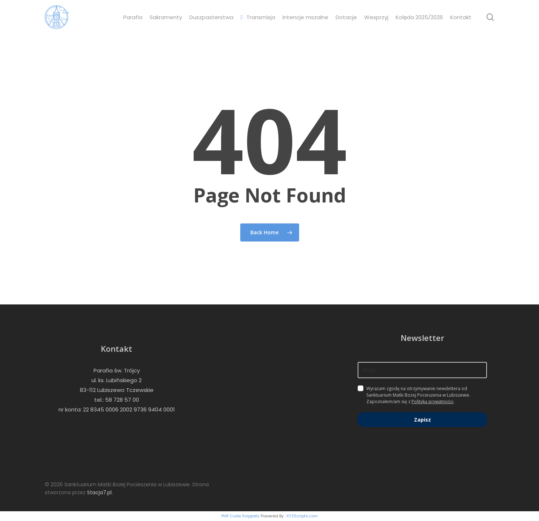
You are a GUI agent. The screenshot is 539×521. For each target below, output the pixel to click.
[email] (422, 370)
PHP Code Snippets (240, 516)
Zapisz (422, 419)
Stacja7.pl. (100, 492)
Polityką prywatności (432, 401)
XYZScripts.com (302, 516)
